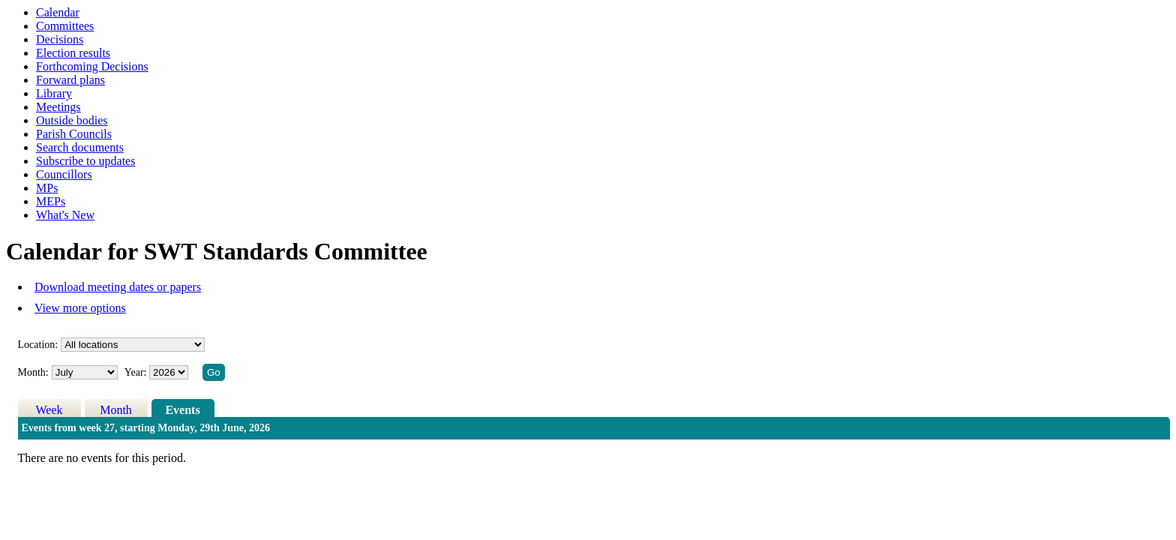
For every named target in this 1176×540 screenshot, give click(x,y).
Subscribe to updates (85, 160)
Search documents (80, 147)
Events (182, 410)
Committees (65, 26)
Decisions (59, 39)
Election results (73, 52)
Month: (33, 372)
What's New (65, 214)
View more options (80, 308)
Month (116, 410)
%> (133, 345)
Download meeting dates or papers (117, 286)
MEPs (50, 201)
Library (54, 93)
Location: (38, 344)
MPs (47, 188)
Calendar (58, 12)
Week (49, 410)
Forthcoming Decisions (92, 66)
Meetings (58, 106)
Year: (136, 372)
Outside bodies (72, 120)
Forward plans (70, 80)
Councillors (64, 174)
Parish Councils (74, 134)
